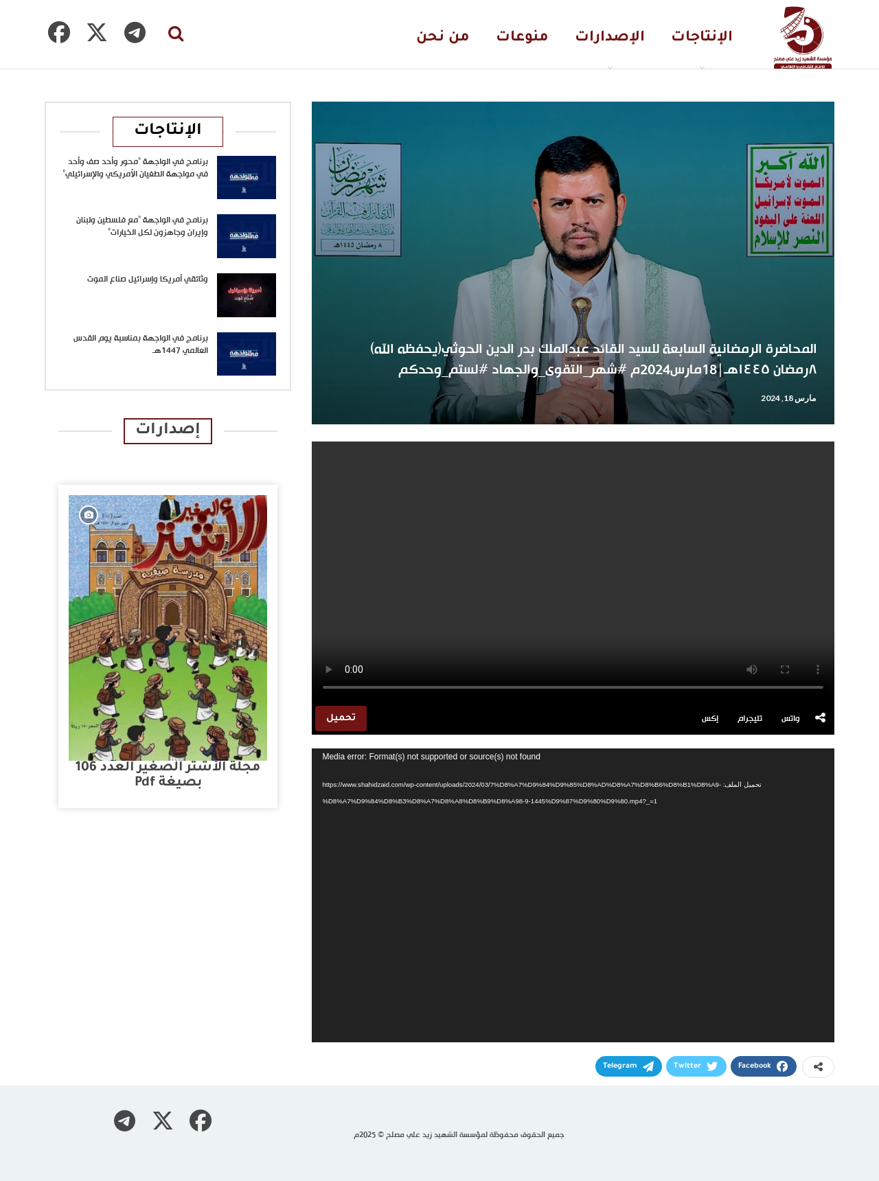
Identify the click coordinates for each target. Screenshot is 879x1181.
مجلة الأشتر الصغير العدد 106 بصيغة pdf (168, 775)
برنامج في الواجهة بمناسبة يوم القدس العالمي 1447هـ (140, 344)
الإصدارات (610, 38)
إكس (710, 718)
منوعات (522, 38)
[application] (573, 895)
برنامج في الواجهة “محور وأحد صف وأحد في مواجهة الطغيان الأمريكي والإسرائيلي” (135, 168)
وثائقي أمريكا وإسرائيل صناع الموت (147, 279)
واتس (790, 718)
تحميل (341, 718)
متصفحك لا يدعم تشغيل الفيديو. (573, 572)
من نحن (443, 38)
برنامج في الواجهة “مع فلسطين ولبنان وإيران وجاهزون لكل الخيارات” (142, 226)
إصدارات (168, 430)
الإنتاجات (702, 38)
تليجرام (750, 718)
